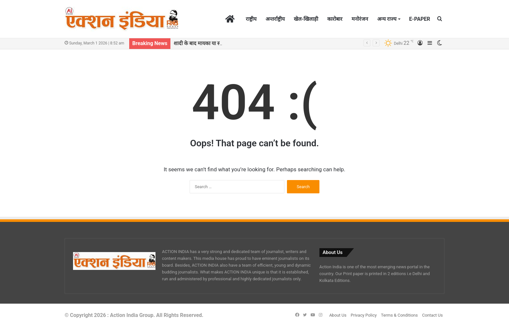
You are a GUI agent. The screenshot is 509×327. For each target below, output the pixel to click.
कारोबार (334, 19)
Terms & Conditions (399, 315)
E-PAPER (419, 19)
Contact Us (432, 315)
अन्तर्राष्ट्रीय (275, 19)
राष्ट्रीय (251, 19)
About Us (337, 315)
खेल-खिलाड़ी (306, 19)
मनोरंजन (360, 19)
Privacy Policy (364, 315)
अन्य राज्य (386, 19)
